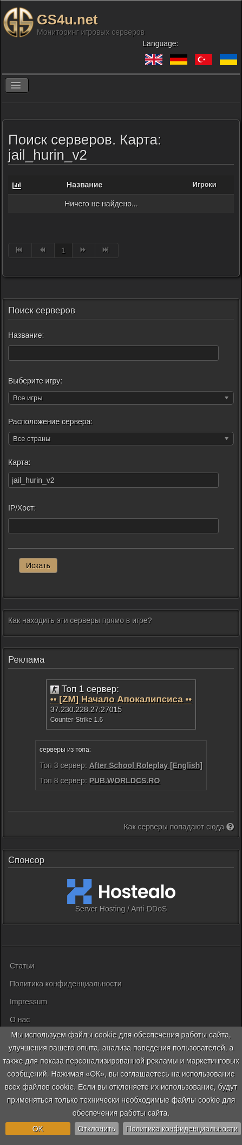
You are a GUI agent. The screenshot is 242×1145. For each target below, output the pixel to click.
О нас (20, 1019)
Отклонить (96, 1128)
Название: (26, 335)
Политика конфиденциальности (182, 1128)
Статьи (22, 965)
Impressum (28, 1001)
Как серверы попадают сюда (178, 826)
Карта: (19, 462)
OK (37, 1128)
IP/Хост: (22, 508)
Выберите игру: (35, 380)
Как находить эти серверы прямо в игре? (80, 620)
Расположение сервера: (50, 421)
